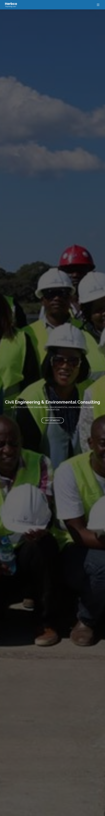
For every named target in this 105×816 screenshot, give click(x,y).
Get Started (52, 420)
